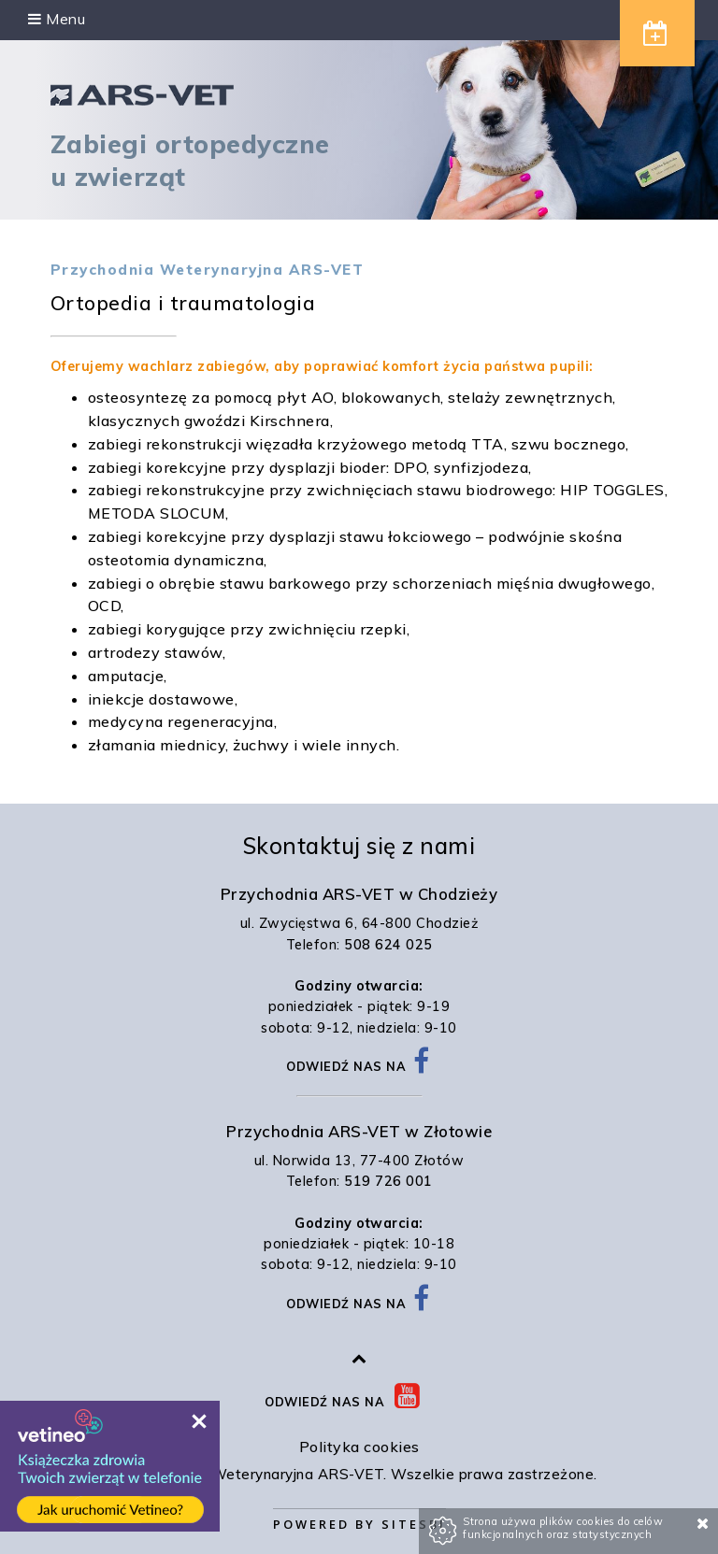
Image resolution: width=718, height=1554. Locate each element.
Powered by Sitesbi (359, 1524)
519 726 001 (388, 1181)
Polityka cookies (359, 1446)
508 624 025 (388, 944)
